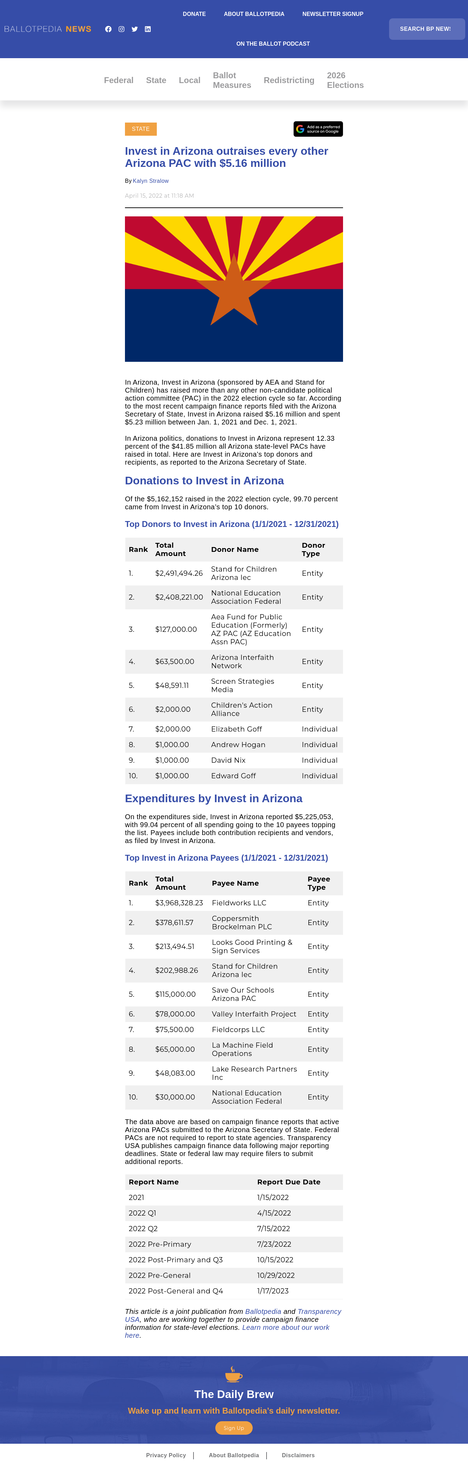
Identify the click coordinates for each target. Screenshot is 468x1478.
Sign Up (234, 1428)
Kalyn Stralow (151, 181)
